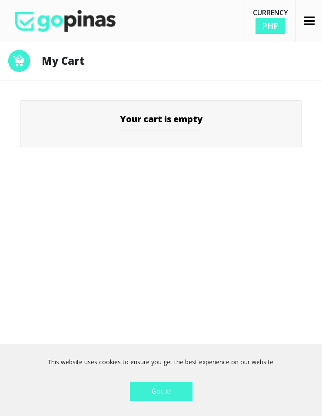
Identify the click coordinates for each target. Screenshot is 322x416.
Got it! (161, 391)
